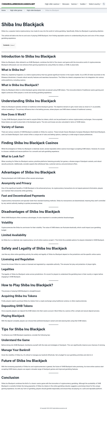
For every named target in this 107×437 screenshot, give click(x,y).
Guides (82, 4)
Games (74, 4)
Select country (94, 4)
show (12, 45)
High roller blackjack (34, 10)
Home (3, 10)
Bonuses (65, 4)
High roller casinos (52, 4)
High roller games (16, 10)
